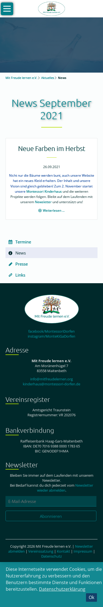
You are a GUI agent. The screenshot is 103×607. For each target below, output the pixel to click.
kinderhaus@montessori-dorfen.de (51, 383)
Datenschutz (51, 556)
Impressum (83, 551)
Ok (91, 597)
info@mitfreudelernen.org (51, 379)
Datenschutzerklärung (62, 589)
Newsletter (43, 202)
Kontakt (63, 551)
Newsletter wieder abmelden (65, 488)
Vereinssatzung (40, 551)
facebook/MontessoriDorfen (51, 331)
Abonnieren (51, 516)
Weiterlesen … (54, 210)
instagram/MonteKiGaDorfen (51, 336)
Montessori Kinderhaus (44, 191)
